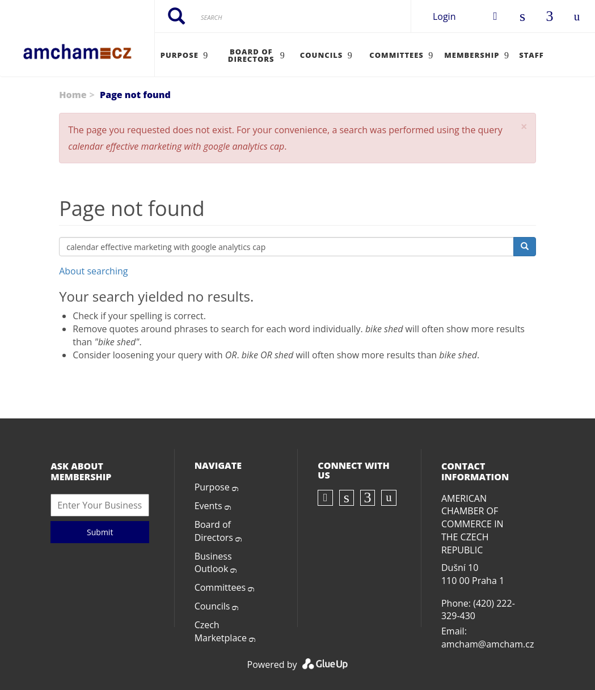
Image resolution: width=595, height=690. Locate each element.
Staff (531, 55)
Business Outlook (213, 562)
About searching (93, 271)
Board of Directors (214, 531)
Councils (212, 606)
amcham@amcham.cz (487, 644)
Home (72, 94)
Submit (100, 532)
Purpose (212, 487)
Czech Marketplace (221, 631)
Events (208, 505)
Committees (220, 587)
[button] (524, 127)
